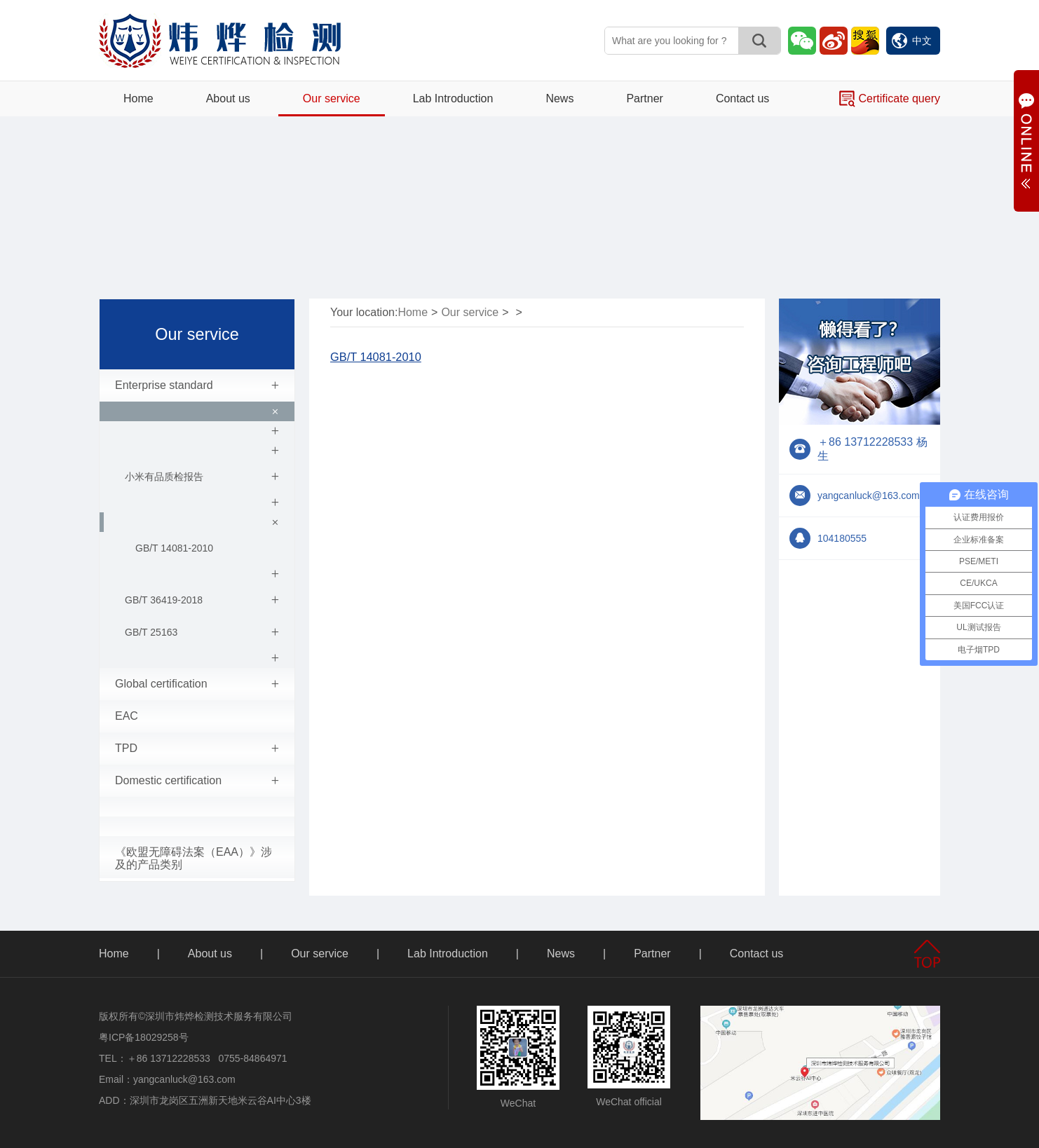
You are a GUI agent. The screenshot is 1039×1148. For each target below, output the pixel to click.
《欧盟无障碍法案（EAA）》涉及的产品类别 (193, 858)
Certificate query (889, 98)
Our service (331, 98)
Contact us (742, 98)
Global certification (197, 684)
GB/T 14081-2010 (174, 548)
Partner (644, 98)
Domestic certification (197, 780)
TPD (197, 748)
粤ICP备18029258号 (144, 1037)
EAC (126, 716)
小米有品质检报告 (202, 476)
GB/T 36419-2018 (202, 600)
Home (138, 98)
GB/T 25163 (202, 632)
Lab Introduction (453, 98)
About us (228, 98)
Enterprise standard (197, 385)
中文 (912, 40)
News (559, 98)
